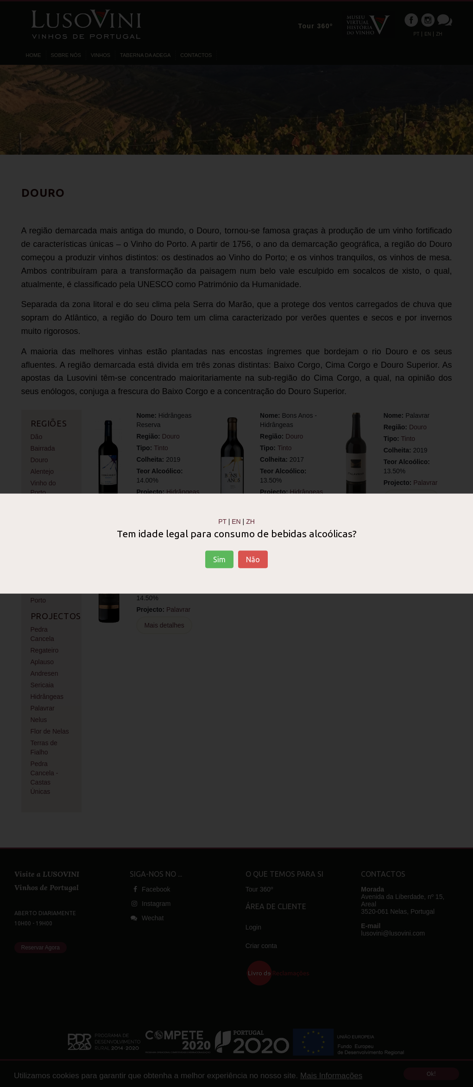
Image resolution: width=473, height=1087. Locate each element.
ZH (250, 521)
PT (222, 521)
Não (253, 559)
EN (236, 521)
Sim (219, 559)
